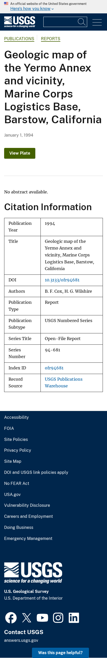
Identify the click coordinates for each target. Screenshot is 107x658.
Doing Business (18, 527)
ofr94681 (54, 368)
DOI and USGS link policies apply (36, 472)
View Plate (19, 153)
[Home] (19, 26)
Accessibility (16, 417)
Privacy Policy (17, 450)
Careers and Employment (28, 516)
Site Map (12, 461)
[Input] (65, 22)
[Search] (82, 22)
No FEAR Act (16, 483)
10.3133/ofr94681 (62, 280)
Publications (19, 38)
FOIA (9, 428)
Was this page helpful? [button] (60, 652)
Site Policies (16, 439)
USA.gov (12, 494)
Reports (50, 38)
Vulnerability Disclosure (27, 505)
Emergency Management (28, 538)
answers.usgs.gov (21, 640)
